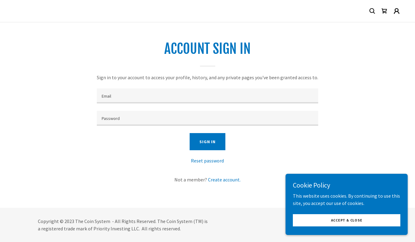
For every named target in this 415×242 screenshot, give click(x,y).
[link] (384, 11)
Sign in (207, 141)
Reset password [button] (207, 161)
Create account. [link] (224, 180)
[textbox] (207, 95)
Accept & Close (346, 220)
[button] (397, 11)
